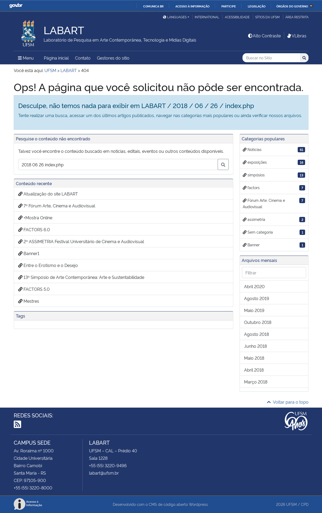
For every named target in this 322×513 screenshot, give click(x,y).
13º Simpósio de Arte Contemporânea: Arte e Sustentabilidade (81, 277)
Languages (174, 17)
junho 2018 (255, 346)
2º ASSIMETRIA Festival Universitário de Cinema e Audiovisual (81, 241)
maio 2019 (254, 310)
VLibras (296, 35)
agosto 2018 (256, 334)
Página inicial (56, 58)
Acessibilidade (237, 17)
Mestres (28, 301)
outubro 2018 (257, 322)
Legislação (256, 6)
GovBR (15, 5)
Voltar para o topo (288, 402)
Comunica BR (153, 6)
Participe (228, 6)
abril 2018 (254, 370)
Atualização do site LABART (48, 194)
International (207, 17)
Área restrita (297, 17)
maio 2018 (254, 358)
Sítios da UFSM (267, 17)
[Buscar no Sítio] (271, 58)
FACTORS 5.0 (34, 289)
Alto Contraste (264, 35)
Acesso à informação (192, 6)
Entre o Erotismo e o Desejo (48, 265)
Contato (83, 58)
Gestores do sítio (113, 58)
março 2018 (255, 382)
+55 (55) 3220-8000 (33, 487)
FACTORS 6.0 (34, 229)
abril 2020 (254, 286)
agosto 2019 (256, 298)
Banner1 (28, 253)
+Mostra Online (35, 217)
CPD (305, 504)
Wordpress (198, 504)
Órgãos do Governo (292, 6)
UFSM (291, 504)
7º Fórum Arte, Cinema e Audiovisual (56, 205)
